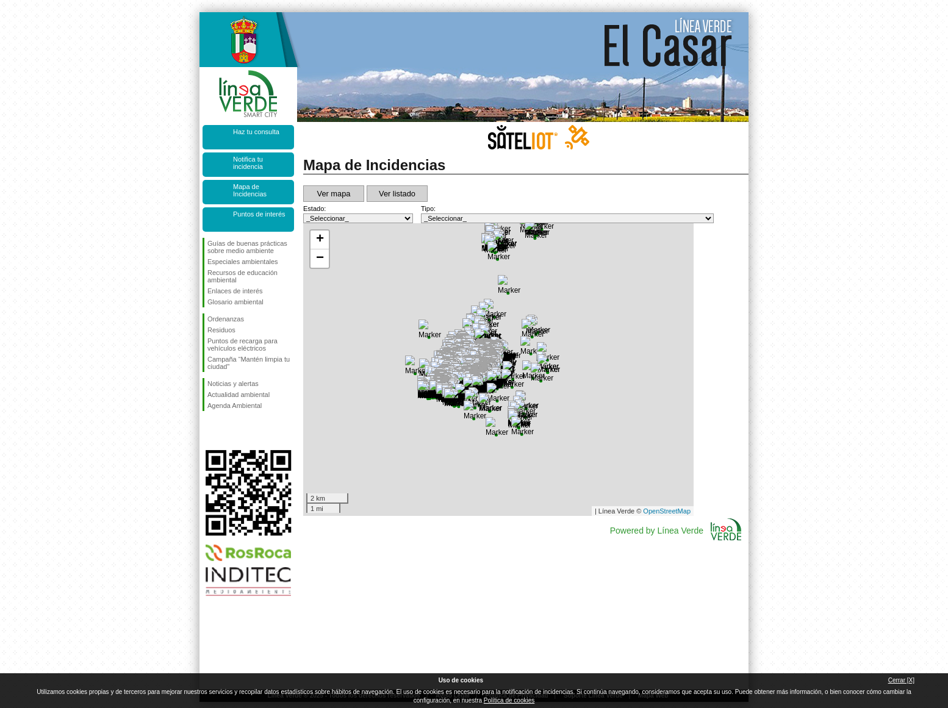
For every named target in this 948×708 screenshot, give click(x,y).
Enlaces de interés (235, 291)
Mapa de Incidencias (250, 190)
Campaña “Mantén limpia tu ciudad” (248, 363)
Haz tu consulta (256, 131)
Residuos (221, 330)
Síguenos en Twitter (230, 430)
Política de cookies (509, 700)
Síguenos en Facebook (210, 430)
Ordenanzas (225, 319)
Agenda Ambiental (234, 405)
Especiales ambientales (242, 261)
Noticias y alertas (233, 383)
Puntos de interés (259, 214)
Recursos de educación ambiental (242, 276)
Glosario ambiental (235, 302)
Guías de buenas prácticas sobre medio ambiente (247, 247)
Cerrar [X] (901, 680)
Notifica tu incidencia (248, 163)
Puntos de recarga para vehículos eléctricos (242, 344)
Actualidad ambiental (238, 394)
